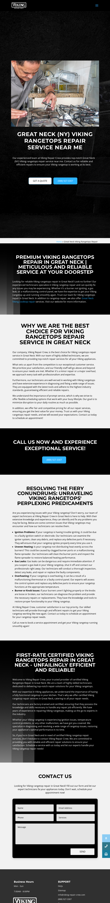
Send (82, 851)
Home (59, 241)
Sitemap (62, 890)
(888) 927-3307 (65, 180)
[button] (106, 854)
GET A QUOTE (40, 180)
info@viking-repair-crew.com (71, 894)
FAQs (60, 886)
